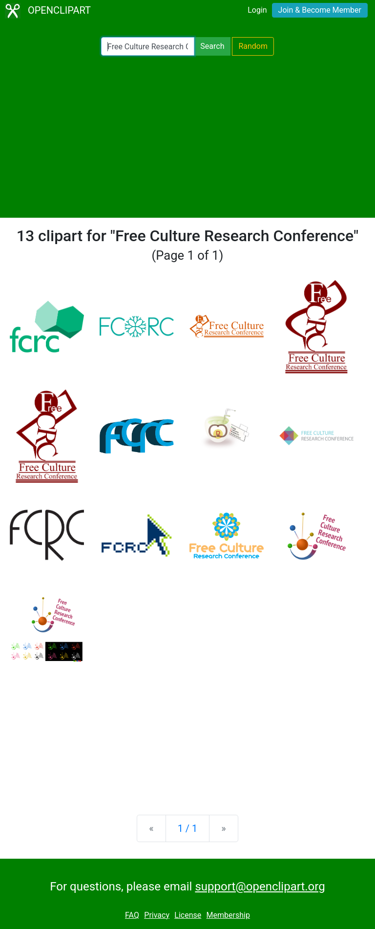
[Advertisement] (187, 136)
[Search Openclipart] (147, 46)
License (187, 915)
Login (257, 10)
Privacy (156, 915)
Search (212, 46)
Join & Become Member (319, 10)
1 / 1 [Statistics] (188, 828)
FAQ (132, 915)
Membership (228, 915)
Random (253, 46)
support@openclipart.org (260, 886)
